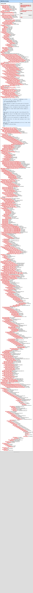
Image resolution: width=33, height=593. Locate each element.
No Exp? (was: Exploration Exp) (6, 182)
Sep (21, 11)
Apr (25, 10)
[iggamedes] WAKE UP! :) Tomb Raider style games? (10, 275)
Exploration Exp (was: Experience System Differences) (10, 161)
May (27, 10)
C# (1, 197)
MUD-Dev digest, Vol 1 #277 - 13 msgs (7, 88)
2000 (28, 5)
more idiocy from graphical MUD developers (8, 63)
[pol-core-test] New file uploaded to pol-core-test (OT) (10, 383)
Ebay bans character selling (5, 354)
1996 (21, 5)
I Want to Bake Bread (4, 152)
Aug (31, 10)
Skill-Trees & (3, 25)
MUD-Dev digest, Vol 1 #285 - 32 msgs (7, 246)
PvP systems (10, 394)
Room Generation (5, 208)
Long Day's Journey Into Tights (6, 261)
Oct (22, 11)
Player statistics (5, 32)
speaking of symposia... (5, 150)
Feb (22, 10)
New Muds (2, 86)
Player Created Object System (6, 198)
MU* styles (2, 11)
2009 (23, 6)
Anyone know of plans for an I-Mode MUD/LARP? (10, 226)
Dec (25, 11)
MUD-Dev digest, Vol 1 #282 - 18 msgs (7, 179)
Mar (24, 10)
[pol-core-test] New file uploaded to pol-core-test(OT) (13, 385)
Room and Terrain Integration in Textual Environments (10, 232)
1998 (25, 5)
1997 (23, 5)
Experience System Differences (6, 136)
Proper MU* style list (4, 5)
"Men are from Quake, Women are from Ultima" (9, 54)
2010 (25, 6)
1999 (27, 5)
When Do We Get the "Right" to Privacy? (9, 270)
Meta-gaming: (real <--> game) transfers (7, 382)
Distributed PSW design (5, 170)
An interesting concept (5, 274)
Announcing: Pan (4, 133)
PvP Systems (3, 388)
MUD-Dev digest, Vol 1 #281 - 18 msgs (8, 151)
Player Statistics (5, 50)
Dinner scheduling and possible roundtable (8, 87)
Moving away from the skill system (7, 12)
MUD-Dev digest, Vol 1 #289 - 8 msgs (7, 262)
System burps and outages (5, 279)
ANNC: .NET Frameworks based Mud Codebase (9, 129)
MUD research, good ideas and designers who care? (10, 168)
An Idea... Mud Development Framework (7, 64)
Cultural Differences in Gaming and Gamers (9, 277)
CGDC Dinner (3, 51)
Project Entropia (3, 233)
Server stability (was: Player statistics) (7, 76)
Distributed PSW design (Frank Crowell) (7, 203)
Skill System (3, 254)
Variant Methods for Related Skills (6, 224)
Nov (24, 11)
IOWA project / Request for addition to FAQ (8, 181)
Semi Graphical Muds (4, 280)
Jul (29, 10)
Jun (28, 10)
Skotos (2, 52)
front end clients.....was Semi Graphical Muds (8, 379)
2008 (21, 6)
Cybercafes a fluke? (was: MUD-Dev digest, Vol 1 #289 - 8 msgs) (12, 272)
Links (21, 17)
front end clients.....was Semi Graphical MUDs (10, 381)
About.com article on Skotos (6, 15)
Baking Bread (3, 169)
